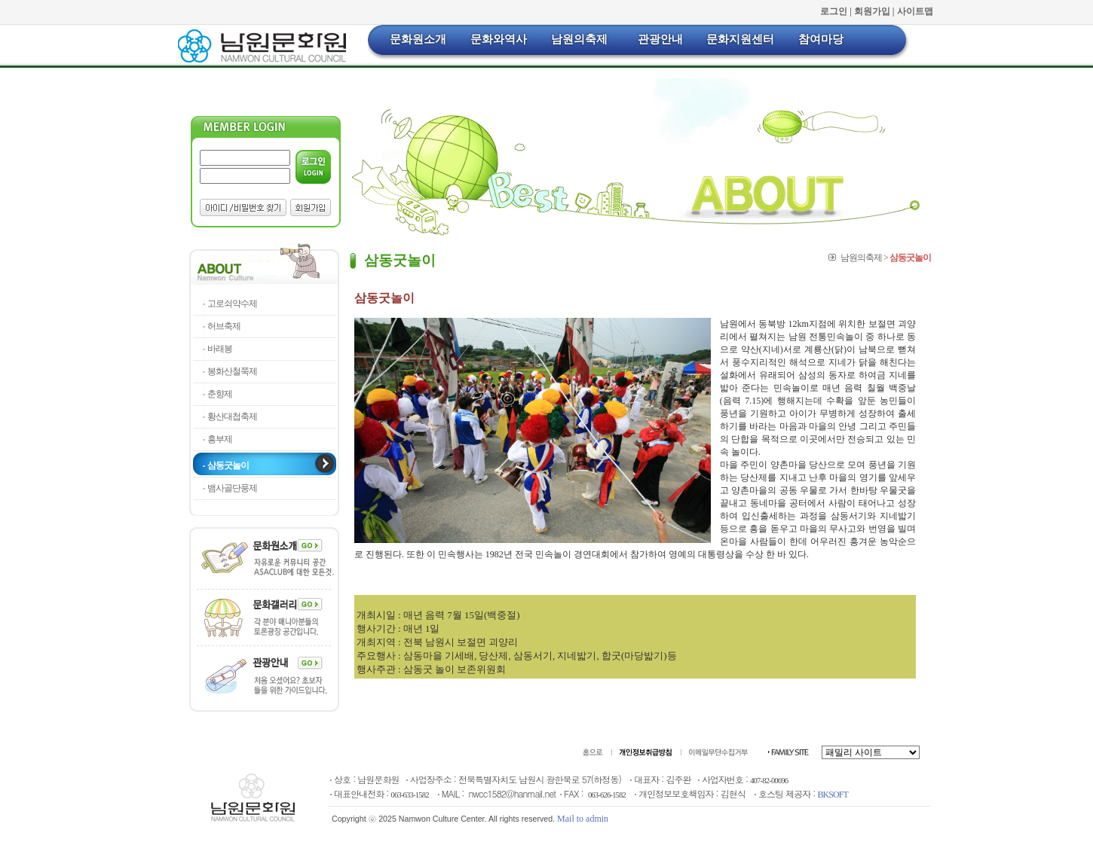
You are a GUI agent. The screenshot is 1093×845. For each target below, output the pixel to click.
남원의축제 (579, 39)
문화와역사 (498, 39)
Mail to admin (582, 818)
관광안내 (660, 39)
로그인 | (837, 11)
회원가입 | (875, 11)
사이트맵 (915, 11)
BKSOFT (833, 794)
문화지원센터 (740, 39)
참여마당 (820, 39)
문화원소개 (418, 39)
